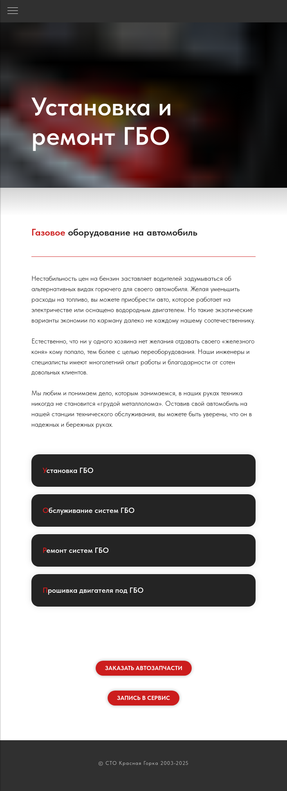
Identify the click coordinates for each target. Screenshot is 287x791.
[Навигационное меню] (12, 11)
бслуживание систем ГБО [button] (89, 510)
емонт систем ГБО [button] (76, 550)
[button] (144, 668)
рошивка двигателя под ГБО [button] (93, 590)
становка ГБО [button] (68, 470)
